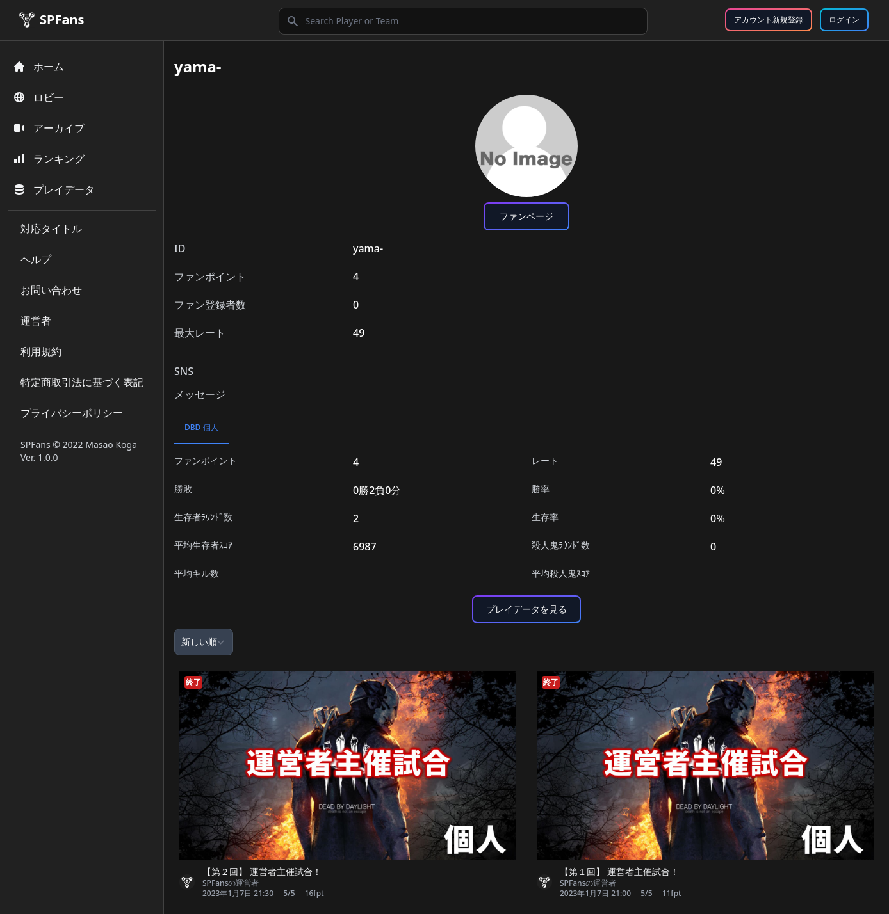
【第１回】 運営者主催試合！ (619, 871)
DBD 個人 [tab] (201, 427)
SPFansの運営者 (230, 883)
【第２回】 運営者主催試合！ (262, 871)
